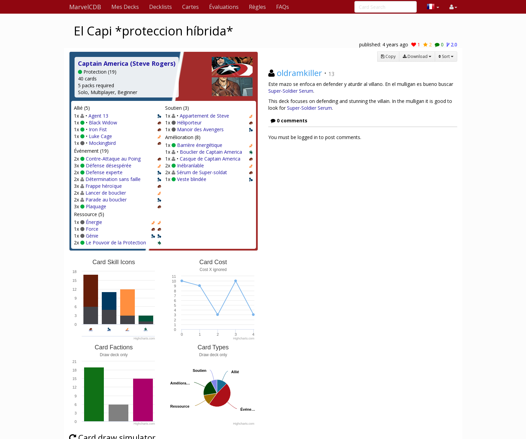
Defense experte (104, 172)
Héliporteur (189, 122)
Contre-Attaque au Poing (113, 158)
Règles (257, 7)
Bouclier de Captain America (211, 152)
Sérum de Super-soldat (202, 172)
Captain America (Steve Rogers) (126, 63)
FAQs (282, 7)
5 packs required (96, 85)
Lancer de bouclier (105, 193)
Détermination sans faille (113, 179)
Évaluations (224, 7)
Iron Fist (98, 129)
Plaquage (96, 206)
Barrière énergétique (199, 145)
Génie (92, 235)
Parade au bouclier (106, 199)
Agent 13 (98, 115)
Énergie (94, 222)
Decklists (160, 7)
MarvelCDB (85, 7)
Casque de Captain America (210, 158)
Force (92, 229)
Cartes (190, 7)
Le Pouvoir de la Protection (116, 242)
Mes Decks (125, 7)
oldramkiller (299, 72)
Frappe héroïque (103, 186)
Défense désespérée (108, 165)
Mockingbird (102, 143)
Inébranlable (190, 165)
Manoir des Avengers (200, 129)
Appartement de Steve (204, 115)
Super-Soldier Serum (290, 91)
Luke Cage (100, 136)
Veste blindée (191, 179)
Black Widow (103, 122)
